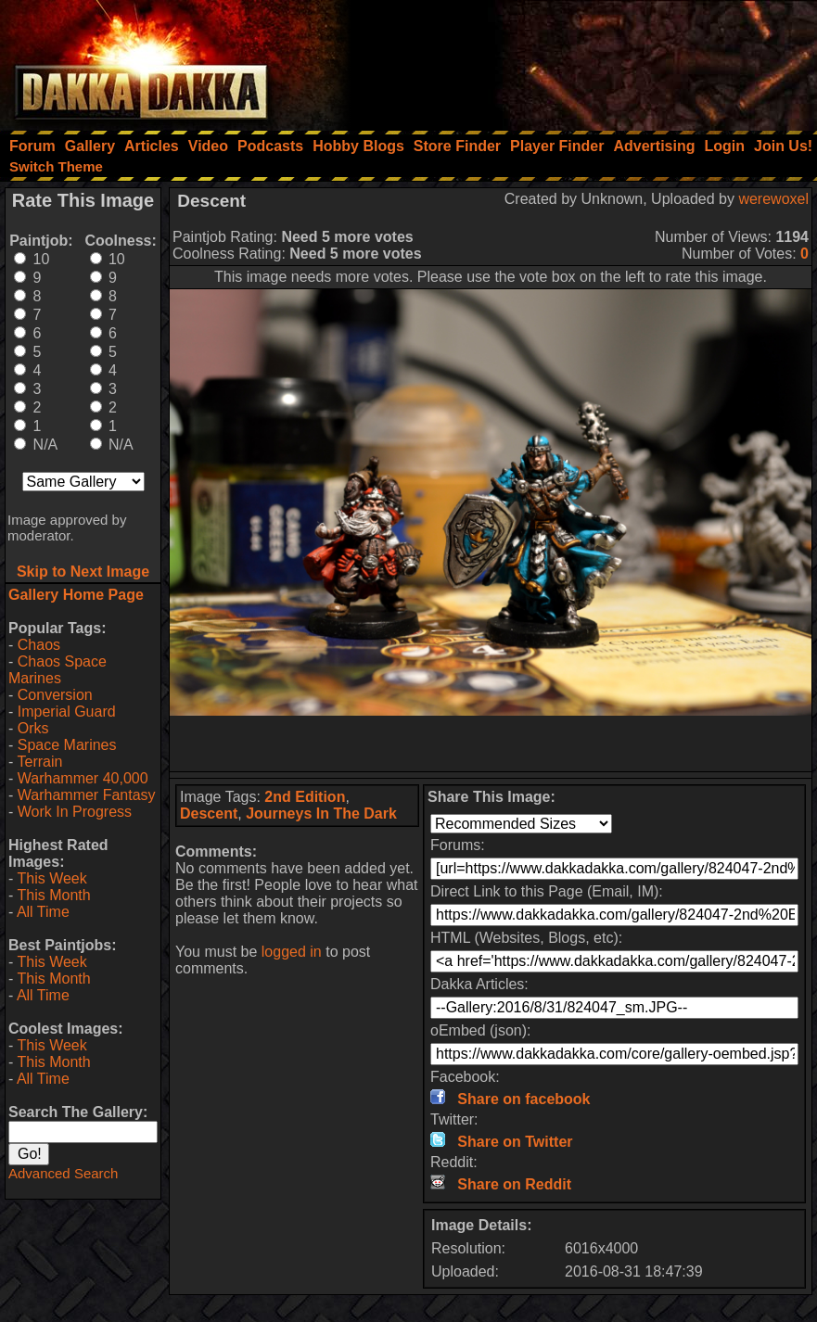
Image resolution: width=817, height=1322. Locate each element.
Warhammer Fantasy (87, 795)
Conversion (55, 695)
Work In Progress (75, 812)
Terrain (39, 761)
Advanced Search (63, 1173)
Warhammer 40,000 (83, 778)
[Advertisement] (568, 60)
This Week (51, 878)
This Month (53, 895)
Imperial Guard (67, 711)
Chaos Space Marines (57, 670)
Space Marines (67, 745)
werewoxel (773, 199)
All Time (43, 912)
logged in (292, 952)
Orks (33, 728)
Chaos (39, 645)
